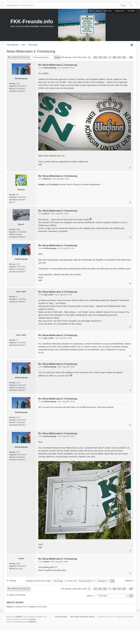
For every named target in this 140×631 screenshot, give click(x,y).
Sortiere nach (81, 581)
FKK (23, 45)
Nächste (128, 581)
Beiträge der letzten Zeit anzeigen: (46, 581)
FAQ (91, 11)
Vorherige (12, 581)
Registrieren (119, 11)
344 (104, 57)
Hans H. (21, 224)
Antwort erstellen (19, 57)
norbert (21, 559)
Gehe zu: (90, 596)
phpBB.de (32, 622)
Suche (98, 11)
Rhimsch (21, 190)
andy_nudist (21, 292)
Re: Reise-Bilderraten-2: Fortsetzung (57, 65)
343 (100, 57)
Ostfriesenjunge (21, 79)
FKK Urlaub (33, 45)
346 (114, 57)
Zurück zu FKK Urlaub (17, 595)
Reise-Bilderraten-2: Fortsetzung (31, 51)
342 (95, 57)
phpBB (18, 617)
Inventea (32, 619)
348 (124, 57)
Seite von (79, 57)
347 (119, 57)
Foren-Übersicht (13, 45)
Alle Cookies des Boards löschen (82, 617)
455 (131, 57)
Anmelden (131, 11)
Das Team (108, 11)
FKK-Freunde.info (31, 21)
